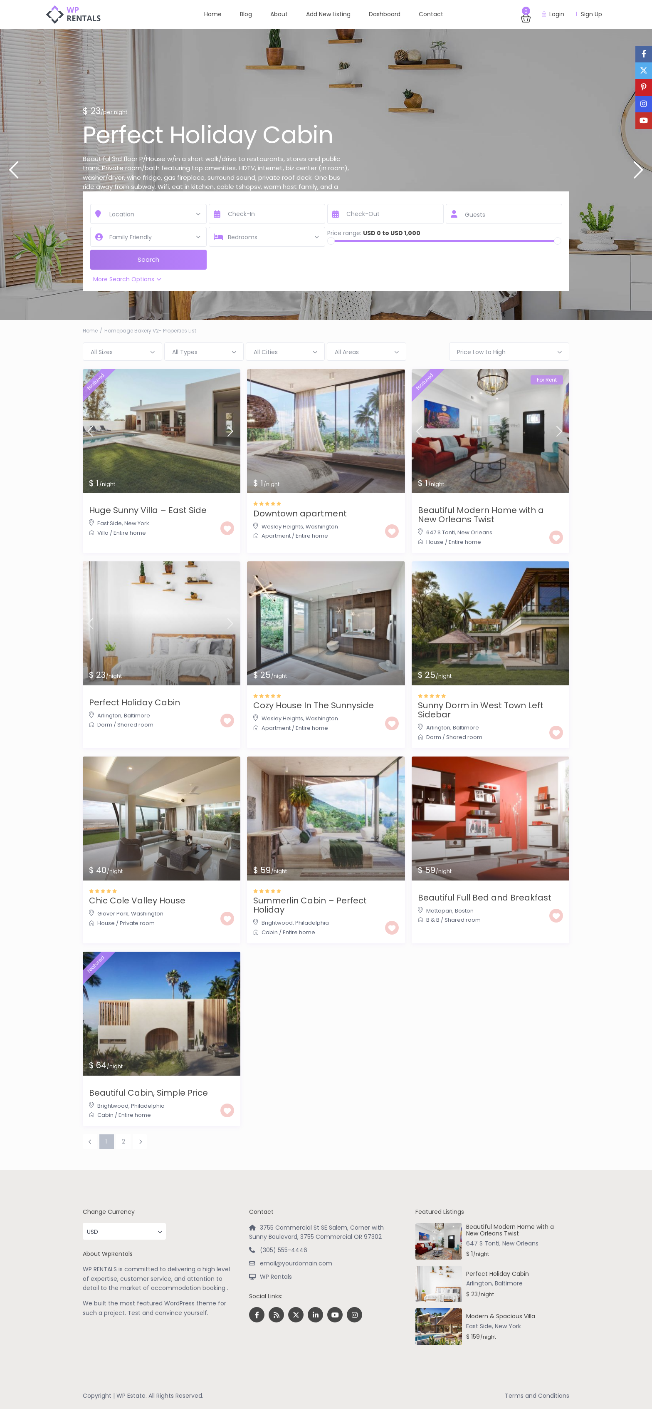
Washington (322, 527)
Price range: (344, 233)
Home (213, 14)
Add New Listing (328, 14)
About (279, 14)
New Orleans (474, 532)
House (435, 542)
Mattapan (439, 911)
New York (136, 523)
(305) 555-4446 (283, 1250)
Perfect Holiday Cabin (208, 134)
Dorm (104, 725)
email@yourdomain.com (296, 1263)
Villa (103, 533)
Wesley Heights (282, 527)
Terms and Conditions (537, 1396)
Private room (137, 923)
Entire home (130, 533)
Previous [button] (13, 173)
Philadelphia (312, 923)
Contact (431, 14)
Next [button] (638, 173)
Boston (464, 911)
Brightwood (277, 923)
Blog (246, 14)
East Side (109, 523)
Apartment (276, 536)
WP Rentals (276, 1277)
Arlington (109, 715)
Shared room (135, 725)
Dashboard (384, 14)
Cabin (270, 932)
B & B (433, 920)
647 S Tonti (440, 532)
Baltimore (137, 715)
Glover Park (112, 914)
